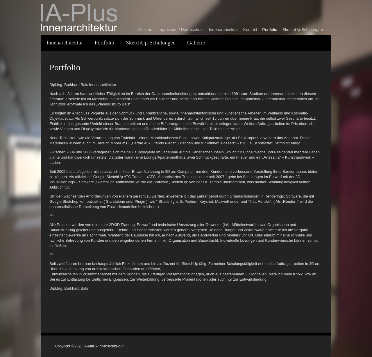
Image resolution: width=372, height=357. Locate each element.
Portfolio (269, 29)
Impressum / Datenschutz (181, 29)
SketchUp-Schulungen (302, 29)
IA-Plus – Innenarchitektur (103, 346)
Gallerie (145, 29)
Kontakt (250, 29)
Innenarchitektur (223, 29)
